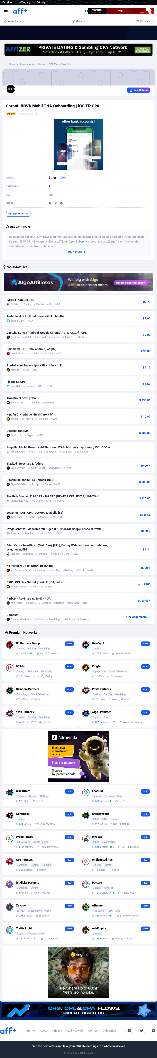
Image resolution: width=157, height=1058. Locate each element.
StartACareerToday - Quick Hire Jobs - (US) (34, 365)
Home (12, 64)
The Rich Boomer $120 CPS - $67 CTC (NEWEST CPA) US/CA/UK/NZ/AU (53, 496)
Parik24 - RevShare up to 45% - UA (28, 598)
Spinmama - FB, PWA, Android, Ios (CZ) (31, 349)
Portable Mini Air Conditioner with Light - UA (35, 316)
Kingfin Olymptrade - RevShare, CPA (30, 414)
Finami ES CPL (16, 381)
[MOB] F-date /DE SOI (20, 300)
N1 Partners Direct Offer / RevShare (30, 565)
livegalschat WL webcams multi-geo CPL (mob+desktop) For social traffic (54, 529)
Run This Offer (18, 213)
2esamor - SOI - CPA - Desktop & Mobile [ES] (35, 512)
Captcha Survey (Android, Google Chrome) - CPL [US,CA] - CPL (47, 332)
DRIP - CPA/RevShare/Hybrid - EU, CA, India (34, 582)
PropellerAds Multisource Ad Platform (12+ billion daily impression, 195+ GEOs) (58, 447)
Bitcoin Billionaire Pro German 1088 (30, 480)
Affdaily (41, 2)
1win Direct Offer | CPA (21, 398)
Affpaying (24, 2)
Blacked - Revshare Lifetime (25, 463)
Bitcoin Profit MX (18, 430)
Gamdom (12, 615)
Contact (93, 1030)
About (43, 1030)
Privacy (57, 1030)
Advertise (109, 1030)
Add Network (75, 1030)
